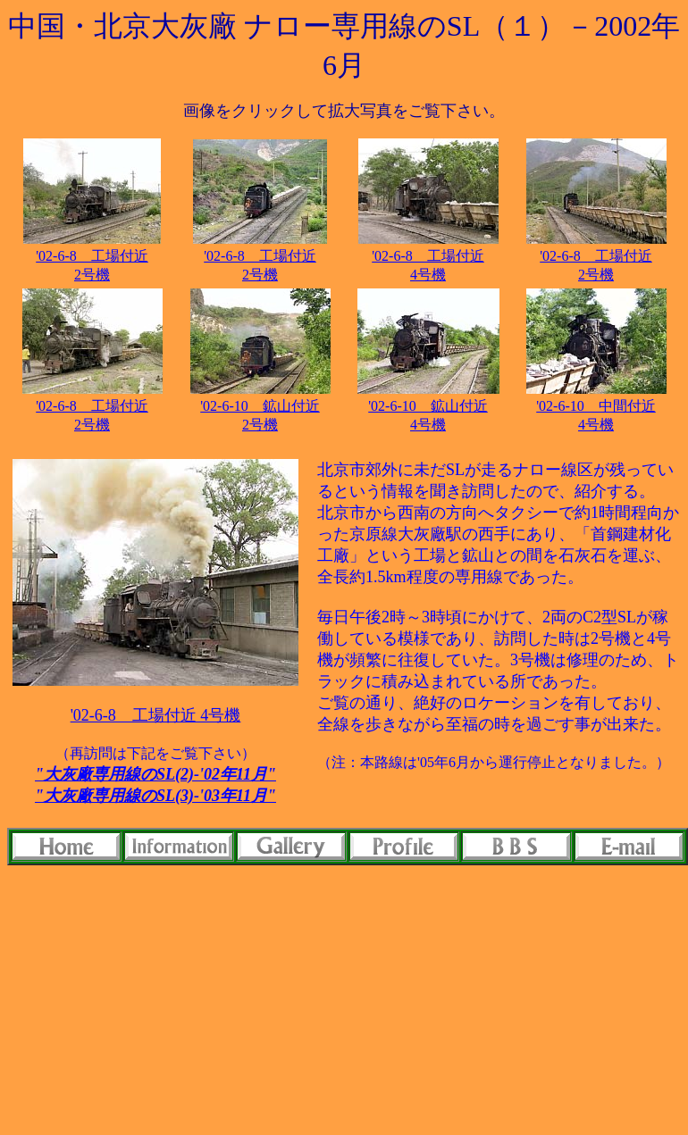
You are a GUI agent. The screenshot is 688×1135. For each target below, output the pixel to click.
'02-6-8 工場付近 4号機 (156, 715)
